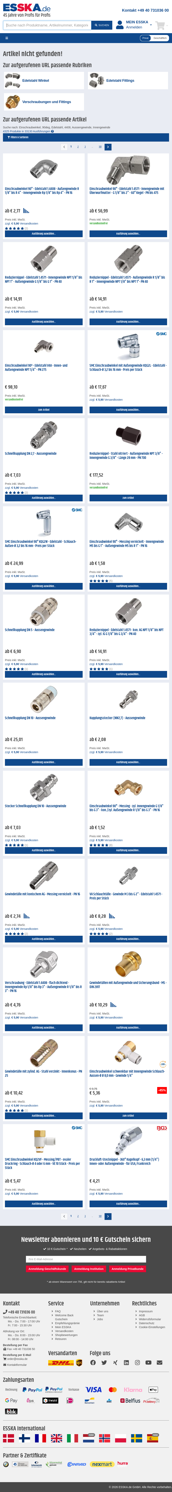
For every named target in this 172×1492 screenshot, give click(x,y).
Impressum (146, 1311)
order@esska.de (15, 1358)
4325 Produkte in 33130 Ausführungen (28, 131)
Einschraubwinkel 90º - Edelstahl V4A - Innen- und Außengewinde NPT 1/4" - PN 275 (36, 368)
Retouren (61, 1339)
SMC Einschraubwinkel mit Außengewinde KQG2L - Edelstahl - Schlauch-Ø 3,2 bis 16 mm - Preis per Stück (128, 368)
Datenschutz (146, 1323)
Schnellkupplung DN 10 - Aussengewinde (30, 718)
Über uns (102, 1311)
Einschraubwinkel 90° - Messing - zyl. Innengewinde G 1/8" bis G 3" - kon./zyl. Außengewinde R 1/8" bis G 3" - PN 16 (126, 808)
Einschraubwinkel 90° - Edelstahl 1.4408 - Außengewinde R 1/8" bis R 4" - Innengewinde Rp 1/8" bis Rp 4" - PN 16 (42, 191)
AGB (142, 1315)
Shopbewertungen (66, 1335)
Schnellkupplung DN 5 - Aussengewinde (30, 630)
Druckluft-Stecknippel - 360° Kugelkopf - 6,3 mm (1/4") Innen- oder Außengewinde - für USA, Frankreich (124, 1162)
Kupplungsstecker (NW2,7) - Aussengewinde (117, 718)
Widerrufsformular (150, 1319)
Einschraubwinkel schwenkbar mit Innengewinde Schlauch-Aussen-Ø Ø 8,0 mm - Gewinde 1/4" (127, 1074)
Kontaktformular (15, 1364)
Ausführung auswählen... (44, 234)
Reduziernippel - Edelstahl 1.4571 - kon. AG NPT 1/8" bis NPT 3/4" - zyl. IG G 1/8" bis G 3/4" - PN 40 (126, 632)
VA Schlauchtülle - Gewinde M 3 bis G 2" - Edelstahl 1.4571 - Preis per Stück (126, 896)
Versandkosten (64, 1331)
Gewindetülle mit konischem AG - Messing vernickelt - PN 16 (42, 894)
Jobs (100, 1319)
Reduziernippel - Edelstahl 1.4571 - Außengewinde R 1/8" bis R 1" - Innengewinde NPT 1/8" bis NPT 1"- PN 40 (127, 280)
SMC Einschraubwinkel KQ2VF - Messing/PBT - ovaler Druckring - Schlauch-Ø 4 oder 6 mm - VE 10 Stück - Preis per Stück (42, 1164)
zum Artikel (43, 410)
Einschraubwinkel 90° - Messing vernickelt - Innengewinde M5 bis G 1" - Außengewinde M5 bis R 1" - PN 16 (127, 544)
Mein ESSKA (63, 1327)
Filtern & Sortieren (17, 137)
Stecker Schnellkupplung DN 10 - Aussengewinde (35, 806)
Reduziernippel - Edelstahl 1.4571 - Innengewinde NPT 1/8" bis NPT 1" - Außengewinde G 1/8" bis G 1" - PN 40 (43, 280)
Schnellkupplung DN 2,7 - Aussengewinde (31, 454)
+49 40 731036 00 (19, 1312)
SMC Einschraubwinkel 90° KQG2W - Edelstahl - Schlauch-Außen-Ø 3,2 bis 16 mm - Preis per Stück (40, 544)
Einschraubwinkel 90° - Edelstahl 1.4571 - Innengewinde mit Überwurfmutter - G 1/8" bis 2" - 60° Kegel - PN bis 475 (127, 191)
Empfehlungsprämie (67, 1323)
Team (100, 1315)
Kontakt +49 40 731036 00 (145, 10)
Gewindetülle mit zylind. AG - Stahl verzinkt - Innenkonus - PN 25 (43, 1074)
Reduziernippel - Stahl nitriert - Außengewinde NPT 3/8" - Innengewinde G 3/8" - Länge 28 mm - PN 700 (126, 456)
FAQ (58, 1311)
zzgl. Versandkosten (21, 223)
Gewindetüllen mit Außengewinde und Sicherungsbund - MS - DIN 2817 (128, 985)
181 (100, 147)
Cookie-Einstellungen (152, 1327)
